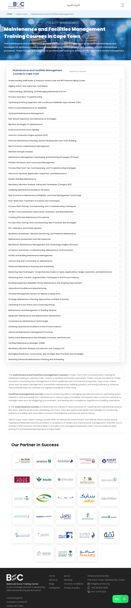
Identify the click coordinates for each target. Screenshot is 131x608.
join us (67, 557)
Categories (54, 569)
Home (52, 557)
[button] (73, 5)
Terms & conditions (73, 565)
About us (53, 561)
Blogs (51, 565)
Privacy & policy (72, 569)
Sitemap (68, 561)
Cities (9, 14)
